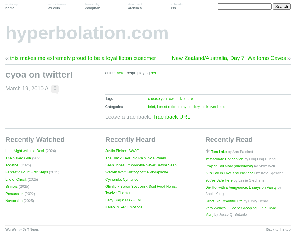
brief (151, 107)
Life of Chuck (15, 179)
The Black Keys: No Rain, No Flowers (135, 158)
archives (135, 6)
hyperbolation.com (87, 33)
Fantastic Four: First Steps (26, 172)
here (121, 73)
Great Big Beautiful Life (223, 201)
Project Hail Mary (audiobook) (229, 166)
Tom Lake (219, 152)
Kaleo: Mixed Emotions (124, 207)
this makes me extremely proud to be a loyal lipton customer (83, 58)
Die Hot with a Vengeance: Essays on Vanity (241, 187)
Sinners (11, 186)
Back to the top (278, 229)
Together (12, 165)
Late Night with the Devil (24, 151)
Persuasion (14, 194)
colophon (92, 6)
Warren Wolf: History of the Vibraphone (136, 172)
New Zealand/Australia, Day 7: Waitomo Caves (229, 58)
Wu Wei (11, 229)
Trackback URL (171, 117)
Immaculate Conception (224, 159)
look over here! (214, 107)
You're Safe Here (219, 180)
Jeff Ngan (30, 229)
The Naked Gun (18, 158)
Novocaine (14, 201)
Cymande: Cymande (121, 179)
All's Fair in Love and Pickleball (230, 173)
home (11, 6)
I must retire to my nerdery (178, 107)
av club (57, 6)
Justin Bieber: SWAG (122, 151)
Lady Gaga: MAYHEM (123, 200)
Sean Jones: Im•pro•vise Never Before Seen (141, 165)
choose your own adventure (170, 98)
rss (177, 6)
